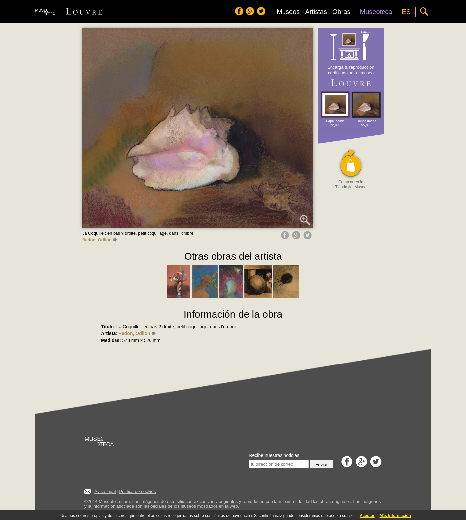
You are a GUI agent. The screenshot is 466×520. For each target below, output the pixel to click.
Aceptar (367, 515)
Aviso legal (105, 491)
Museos (288, 11)
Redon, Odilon (99, 239)
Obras (341, 11)
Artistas (316, 11)
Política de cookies (137, 491)
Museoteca (376, 11)
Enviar (321, 464)
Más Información (395, 515)
